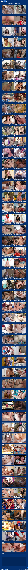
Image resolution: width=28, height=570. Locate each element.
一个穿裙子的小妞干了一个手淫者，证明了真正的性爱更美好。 (20, 542)
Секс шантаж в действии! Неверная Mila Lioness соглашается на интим (20, 201)
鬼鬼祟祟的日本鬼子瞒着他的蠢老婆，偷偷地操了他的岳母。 (20, 48)
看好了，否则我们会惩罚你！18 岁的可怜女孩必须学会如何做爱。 (20, 81)
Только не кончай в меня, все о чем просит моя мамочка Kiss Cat (20, 443)
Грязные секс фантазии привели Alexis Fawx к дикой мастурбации (7, 465)
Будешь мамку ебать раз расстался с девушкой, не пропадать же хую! (20, 410)
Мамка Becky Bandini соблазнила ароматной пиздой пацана (7, 443)
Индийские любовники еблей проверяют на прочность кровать (7, 454)
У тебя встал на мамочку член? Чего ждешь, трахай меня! (7, 124)
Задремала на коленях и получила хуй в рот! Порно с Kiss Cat (19, 256)
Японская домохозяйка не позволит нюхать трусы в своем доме (7, 70)
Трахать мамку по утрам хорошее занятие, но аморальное (7, 476)
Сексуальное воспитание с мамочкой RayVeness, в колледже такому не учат (6, 300)
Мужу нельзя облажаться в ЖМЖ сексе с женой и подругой (8, 322)
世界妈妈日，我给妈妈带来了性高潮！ (6, 333)
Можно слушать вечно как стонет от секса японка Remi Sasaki (7, 81)
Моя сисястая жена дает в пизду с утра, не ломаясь (19, 135)
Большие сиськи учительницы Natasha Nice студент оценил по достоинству (19, 476)
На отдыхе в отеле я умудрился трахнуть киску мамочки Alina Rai (20, 190)
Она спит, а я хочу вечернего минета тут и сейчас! (7, 234)
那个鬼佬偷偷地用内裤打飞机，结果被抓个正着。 (7, 47)
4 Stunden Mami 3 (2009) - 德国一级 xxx (19, 102)
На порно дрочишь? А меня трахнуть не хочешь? (7, 377)
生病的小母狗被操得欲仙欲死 (5, 157)
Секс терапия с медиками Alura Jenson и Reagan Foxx (19, 234)
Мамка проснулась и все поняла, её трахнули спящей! (20, 289)
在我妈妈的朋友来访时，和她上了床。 (6, 168)
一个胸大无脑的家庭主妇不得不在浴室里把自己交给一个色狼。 (7, 59)
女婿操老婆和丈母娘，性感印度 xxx (5, 135)
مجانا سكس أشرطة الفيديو (21, 569)
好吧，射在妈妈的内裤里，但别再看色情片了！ (19, 223)
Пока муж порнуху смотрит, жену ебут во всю (20, 311)
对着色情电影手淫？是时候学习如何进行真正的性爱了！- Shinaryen (20, 333)
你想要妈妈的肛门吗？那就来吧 (5, 212)
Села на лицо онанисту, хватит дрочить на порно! (7, 37)
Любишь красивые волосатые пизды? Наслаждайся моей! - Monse (19, 421)
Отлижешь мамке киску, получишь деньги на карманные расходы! (20, 267)
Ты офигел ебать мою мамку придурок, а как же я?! (20, 146)
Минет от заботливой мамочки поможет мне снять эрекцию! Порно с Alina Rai (19, 355)
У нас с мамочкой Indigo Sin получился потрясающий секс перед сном (6, 421)
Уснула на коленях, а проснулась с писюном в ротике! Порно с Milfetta (7, 103)
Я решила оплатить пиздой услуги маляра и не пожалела (20, 92)
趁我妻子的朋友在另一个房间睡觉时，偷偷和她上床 (19, 344)
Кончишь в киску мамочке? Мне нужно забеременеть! (6, 179)
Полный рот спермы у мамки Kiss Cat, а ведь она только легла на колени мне (7, 498)
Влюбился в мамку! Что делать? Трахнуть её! (19, 278)
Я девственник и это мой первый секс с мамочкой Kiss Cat (7, 223)
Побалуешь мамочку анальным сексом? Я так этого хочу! (7, 553)
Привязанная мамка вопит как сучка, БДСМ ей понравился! (20, 366)
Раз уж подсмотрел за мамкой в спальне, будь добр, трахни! (7, 388)
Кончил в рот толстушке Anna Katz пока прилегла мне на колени (7, 520)
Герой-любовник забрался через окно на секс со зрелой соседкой (20, 388)
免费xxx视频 (26, 569)
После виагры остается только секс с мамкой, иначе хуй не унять (20, 245)
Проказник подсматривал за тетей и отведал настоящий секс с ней (19, 37)
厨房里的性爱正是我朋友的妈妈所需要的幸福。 (6, 289)
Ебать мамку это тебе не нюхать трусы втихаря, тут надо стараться (7, 531)
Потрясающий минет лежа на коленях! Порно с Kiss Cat (20, 212)
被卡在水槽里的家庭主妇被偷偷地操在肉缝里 (6, 113)
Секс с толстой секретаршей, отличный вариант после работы (19, 531)
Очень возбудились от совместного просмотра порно (20, 377)
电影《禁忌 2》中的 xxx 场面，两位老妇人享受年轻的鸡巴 (20, 465)
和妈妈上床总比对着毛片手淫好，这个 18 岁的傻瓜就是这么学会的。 (20, 157)
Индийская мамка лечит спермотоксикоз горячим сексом (7, 146)
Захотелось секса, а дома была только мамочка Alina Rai (7, 256)
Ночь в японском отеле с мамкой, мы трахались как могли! (7, 92)
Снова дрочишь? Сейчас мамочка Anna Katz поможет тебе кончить (19, 114)
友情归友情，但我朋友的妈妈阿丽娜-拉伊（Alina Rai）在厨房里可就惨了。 (7, 366)
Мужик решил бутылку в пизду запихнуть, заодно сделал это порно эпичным (19, 300)
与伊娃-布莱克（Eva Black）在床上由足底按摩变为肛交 (20, 69)
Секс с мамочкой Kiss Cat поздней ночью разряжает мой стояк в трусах (7, 344)
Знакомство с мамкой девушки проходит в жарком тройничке (7, 487)
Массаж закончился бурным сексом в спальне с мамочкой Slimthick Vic (8, 190)
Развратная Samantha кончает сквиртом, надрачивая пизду (7, 432)
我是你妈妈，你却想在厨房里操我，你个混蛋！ (19, 58)
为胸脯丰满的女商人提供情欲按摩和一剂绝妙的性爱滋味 (20, 124)
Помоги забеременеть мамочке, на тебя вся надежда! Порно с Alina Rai (19, 322)
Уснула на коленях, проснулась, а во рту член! (20, 179)
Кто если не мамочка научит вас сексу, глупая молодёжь (7, 311)
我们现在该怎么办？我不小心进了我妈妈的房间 (6, 267)
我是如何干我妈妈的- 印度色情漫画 (5, 201)
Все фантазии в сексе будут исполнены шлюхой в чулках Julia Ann (6, 245)
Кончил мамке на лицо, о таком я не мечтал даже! (7, 278)
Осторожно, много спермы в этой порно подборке (7, 542)
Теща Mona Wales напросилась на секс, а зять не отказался (20, 487)
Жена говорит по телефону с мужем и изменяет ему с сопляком (20, 168)
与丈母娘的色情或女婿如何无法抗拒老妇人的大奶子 (7, 355)
